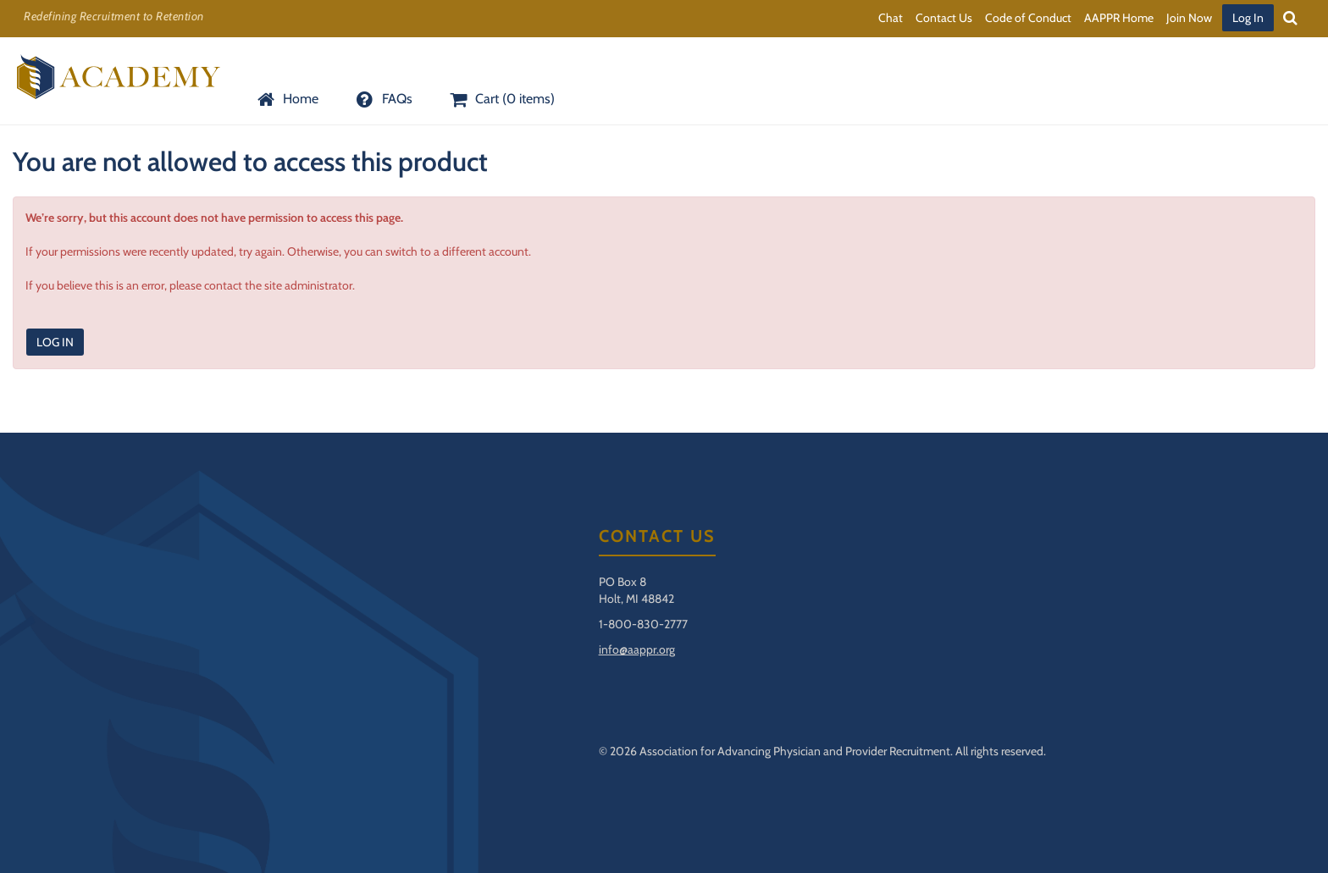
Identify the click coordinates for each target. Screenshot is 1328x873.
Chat (890, 17)
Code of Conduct (1028, 17)
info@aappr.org (637, 649)
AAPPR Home (1119, 17)
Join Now (1189, 17)
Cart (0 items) (500, 99)
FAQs (382, 99)
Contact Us (944, 17)
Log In (1248, 17)
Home (286, 99)
